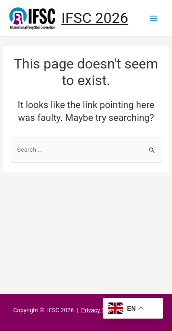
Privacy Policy (99, 310)
